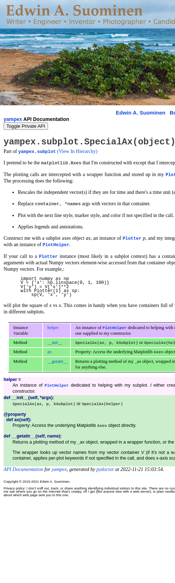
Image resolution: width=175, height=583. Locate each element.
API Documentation (23, 467)
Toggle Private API (25, 126)
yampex (13, 119)
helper (52, 326)
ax (49, 350)
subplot (46, 151)
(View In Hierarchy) (77, 151)
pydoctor (105, 467)
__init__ (54, 341)
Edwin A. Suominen (140, 113)
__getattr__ (57, 359)
